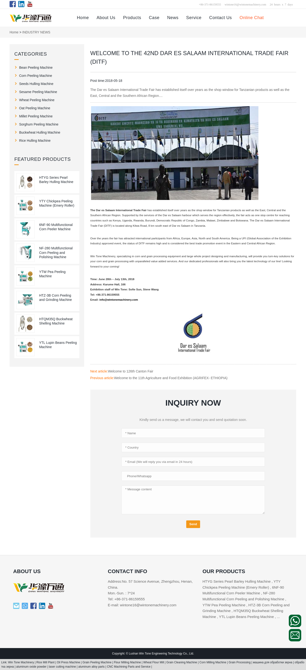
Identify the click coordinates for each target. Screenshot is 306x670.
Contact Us (220, 17)
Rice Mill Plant (45, 662)
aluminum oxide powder (31, 666)
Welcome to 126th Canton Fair (130, 371)
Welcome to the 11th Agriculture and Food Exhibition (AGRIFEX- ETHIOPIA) (170, 378)
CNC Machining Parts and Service (129, 666)
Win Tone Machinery (21, 662)
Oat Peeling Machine (34, 108)
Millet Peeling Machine (36, 116)
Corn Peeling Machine (35, 76)
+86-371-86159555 (210, 4)
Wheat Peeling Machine (37, 100)
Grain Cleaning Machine (182, 662)
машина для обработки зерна (273, 662)
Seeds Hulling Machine (36, 84)
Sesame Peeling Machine (38, 92)
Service (194, 17)
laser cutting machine (63, 666)
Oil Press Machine (69, 662)
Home (83, 17)
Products (132, 17)
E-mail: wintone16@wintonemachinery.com (142, 605)
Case (154, 17)
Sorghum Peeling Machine (38, 124)
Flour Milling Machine (128, 662)
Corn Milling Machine (213, 662)
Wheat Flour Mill (154, 662)
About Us (106, 17)
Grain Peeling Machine (97, 662)
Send (193, 524)
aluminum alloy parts (91, 666)
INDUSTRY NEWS (36, 32)
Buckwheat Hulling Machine (39, 132)
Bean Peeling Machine (36, 67)
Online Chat (252, 17)
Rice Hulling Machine (35, 140)
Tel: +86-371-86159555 (126, 599)
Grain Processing (240, 662)
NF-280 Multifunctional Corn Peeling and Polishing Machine (56, 252)
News (172, 17)
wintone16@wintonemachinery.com (245, 4)
